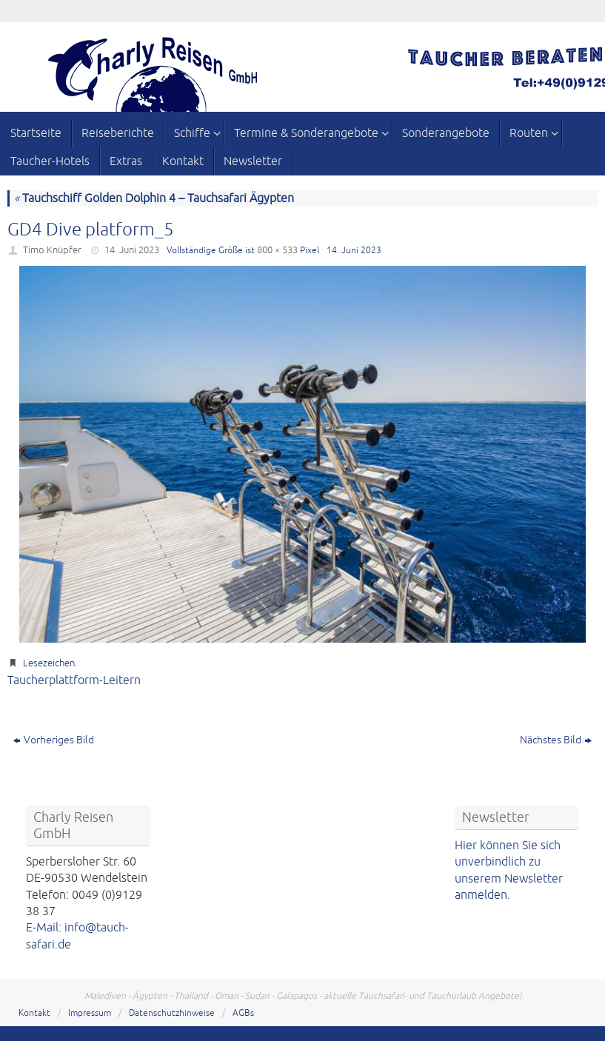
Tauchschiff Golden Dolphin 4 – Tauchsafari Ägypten (154, 198)
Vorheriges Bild (53, 740)
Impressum (89, 1013)
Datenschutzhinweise (172, 1013)
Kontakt (34, 1013)
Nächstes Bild (556, 740)
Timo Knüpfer (52, 250)
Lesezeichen (49, 663)
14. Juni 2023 (131, 250)
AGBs (243, 1013)
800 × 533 (277, 250)
